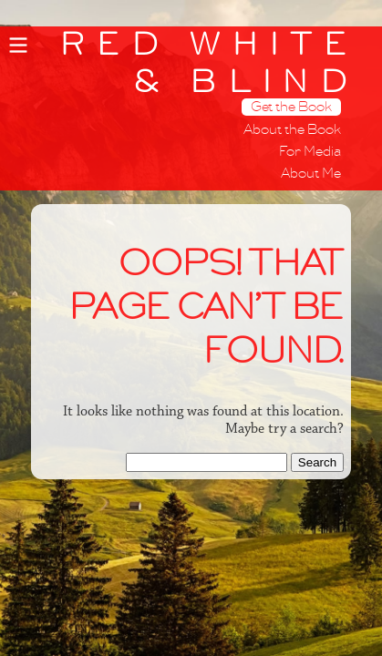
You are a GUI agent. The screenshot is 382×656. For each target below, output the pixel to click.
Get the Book (291, 107)
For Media (310, 151)
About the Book (292, 130)
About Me (311, 173)
